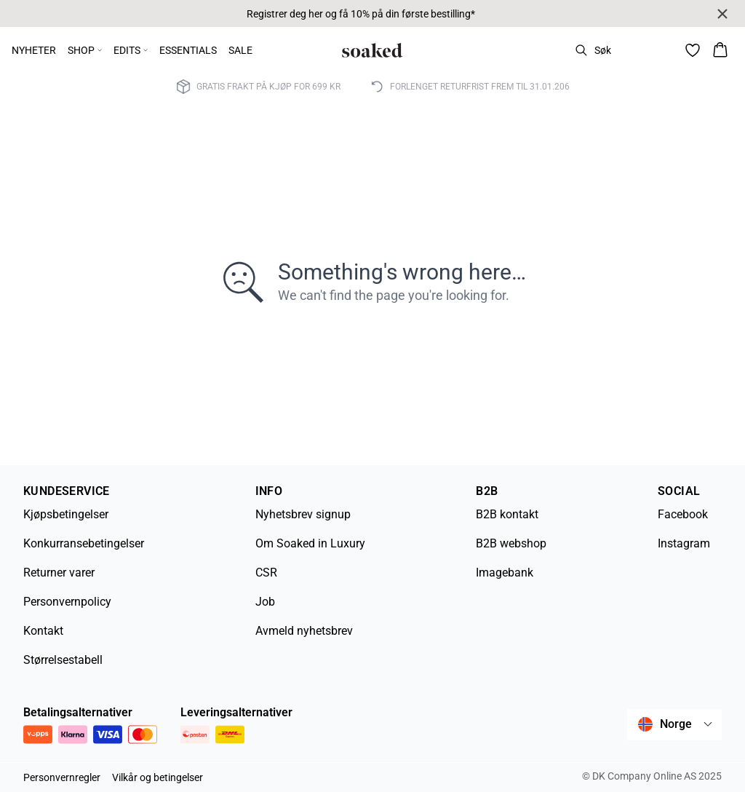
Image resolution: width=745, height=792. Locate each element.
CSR (266, 572)
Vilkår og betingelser (157, 777)
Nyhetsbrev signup (303, 514)
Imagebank (504, 572)
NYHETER (34, 50)
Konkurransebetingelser (83, 543)
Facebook (683, 514)
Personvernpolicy (67, 602)
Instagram (684, 543)
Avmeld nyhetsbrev (304, 631)
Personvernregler (61, 777)
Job (265, 602)
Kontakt (43, 631)
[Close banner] (722, 14)
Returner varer (59, 572)
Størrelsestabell (63, 660)
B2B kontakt (507, 514)
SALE (240, 50)
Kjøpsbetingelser (65, 514)
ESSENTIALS (188, 50)
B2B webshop (511, 543)
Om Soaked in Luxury (310, 543)
